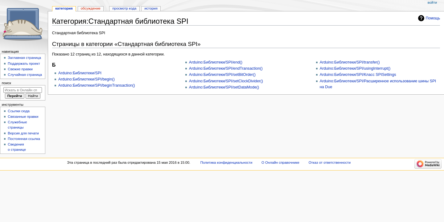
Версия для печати (23, 133)
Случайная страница (25, 74)
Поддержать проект (24, 63)
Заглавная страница (24, 58)
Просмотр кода (125, 8)
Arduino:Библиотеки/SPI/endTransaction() (226, 68)
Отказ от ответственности (330, 162)
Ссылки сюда (19, 111)
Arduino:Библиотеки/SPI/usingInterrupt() (355, 68)
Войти (432, 2)
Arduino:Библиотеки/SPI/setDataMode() (224, 87)
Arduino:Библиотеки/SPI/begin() (86, 79)
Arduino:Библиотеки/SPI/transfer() (350, 62)
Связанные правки (23, 116)
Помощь (433, 18)
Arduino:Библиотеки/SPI (79, 73)
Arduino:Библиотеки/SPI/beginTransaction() (96, 85)
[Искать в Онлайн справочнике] (22, 90)
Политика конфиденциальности (226, 162)
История (151, 8)
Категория (63, 8)
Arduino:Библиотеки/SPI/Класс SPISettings (358, 74)
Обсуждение (91, 8)
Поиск (6, 83)
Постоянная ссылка (24, 139)
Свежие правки (20, 69)
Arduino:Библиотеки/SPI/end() (215, 62)
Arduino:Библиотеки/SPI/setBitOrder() (222, 74)
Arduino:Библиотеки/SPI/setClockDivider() (226, 81)
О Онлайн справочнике (280, 162)
